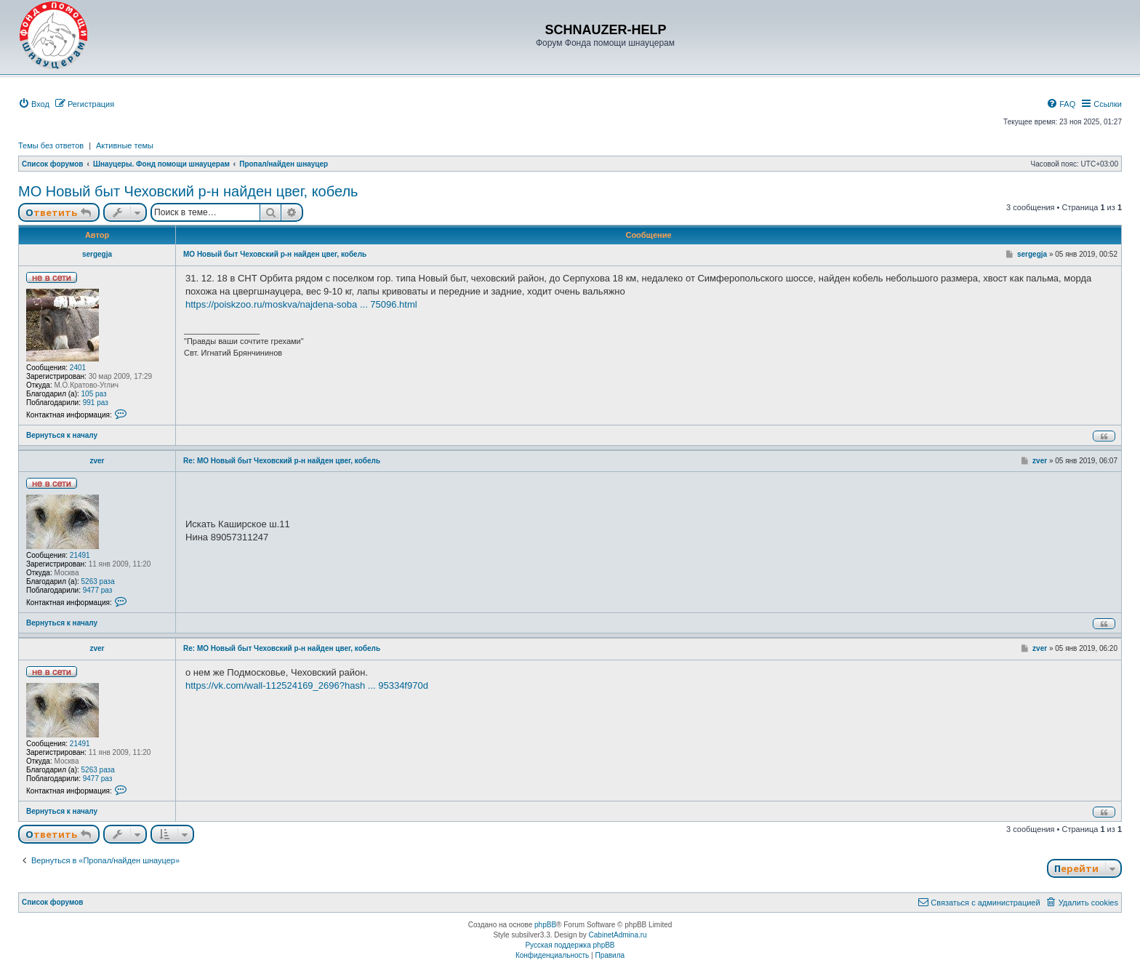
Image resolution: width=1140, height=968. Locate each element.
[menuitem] (33, 104)
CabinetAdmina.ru (618, 935)
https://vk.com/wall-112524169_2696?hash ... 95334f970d (306, 685)
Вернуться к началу (61, 435)
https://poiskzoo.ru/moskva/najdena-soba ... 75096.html (301, 304)
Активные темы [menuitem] (124, 145)
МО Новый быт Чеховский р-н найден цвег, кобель (188, 191)
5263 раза (98, 581)
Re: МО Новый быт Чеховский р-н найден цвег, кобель (281, 461)
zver (96, 461)
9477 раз (98, 590)
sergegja (97, 254)
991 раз (95, 403)
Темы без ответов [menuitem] (51, 145)
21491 (80, 555)
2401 (78, 368)
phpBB (545, 925)
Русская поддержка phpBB (569, 945)
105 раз (94, 394)
